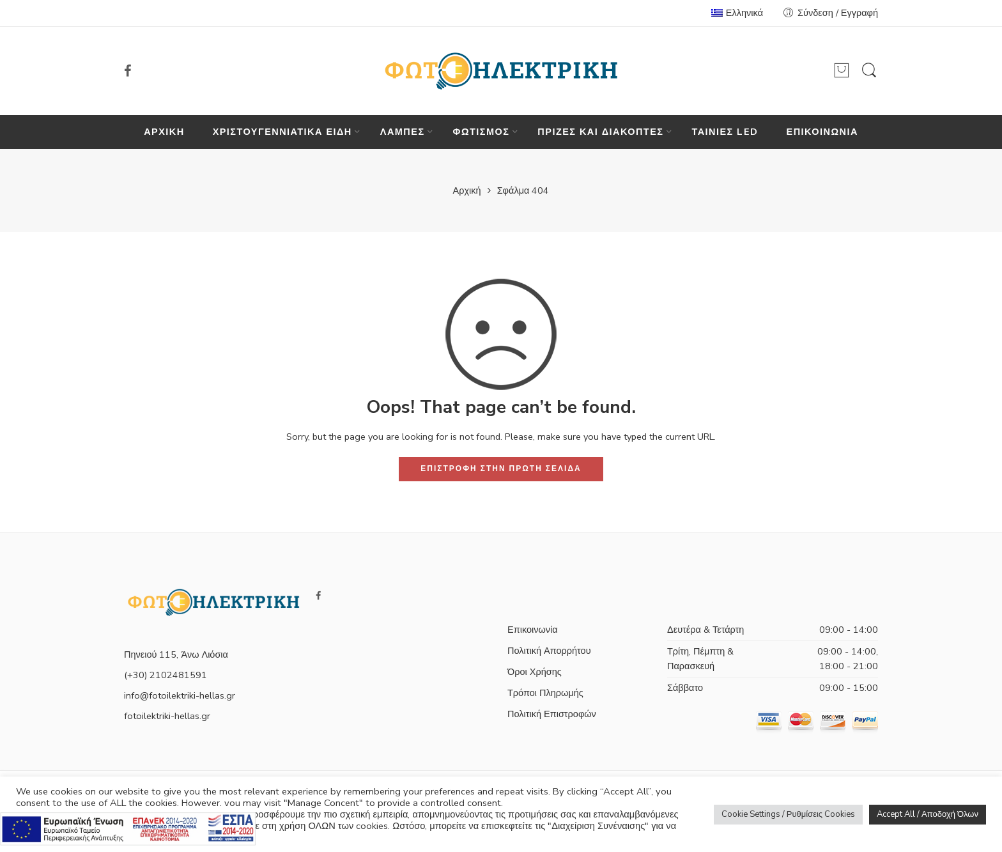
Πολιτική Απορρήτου (549, 650)
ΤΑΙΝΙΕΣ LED (724, 131)
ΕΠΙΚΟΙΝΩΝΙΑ (822, 131)
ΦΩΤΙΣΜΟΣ (481, 131)
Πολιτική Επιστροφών (551, 714)
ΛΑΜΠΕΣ (402, 131)
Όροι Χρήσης (534, 671)
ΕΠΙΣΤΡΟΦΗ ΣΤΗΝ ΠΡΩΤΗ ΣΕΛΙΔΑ (500, 468)
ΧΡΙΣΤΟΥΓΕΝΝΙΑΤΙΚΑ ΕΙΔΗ (282, 131)
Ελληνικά (737, 12)
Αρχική (467, 190)
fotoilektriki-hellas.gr (167, 715)
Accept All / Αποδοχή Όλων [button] (927, 814)
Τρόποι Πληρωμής (545, 692)
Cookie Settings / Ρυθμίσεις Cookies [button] (788, 814)
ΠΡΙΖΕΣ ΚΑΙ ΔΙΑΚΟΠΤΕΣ (600, 131)
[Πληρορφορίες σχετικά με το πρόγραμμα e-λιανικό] (128, 827)
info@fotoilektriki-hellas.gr (179, 695)
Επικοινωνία (532, 629)
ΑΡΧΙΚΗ (164, 131)
